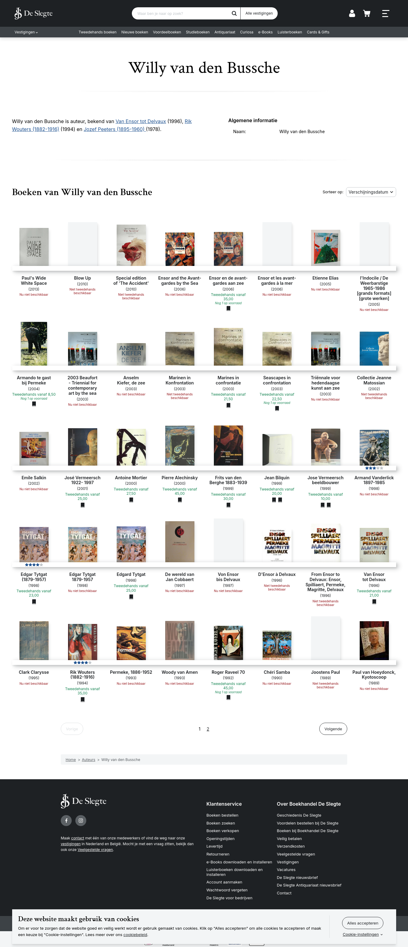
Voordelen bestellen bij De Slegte (307, 823)
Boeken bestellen (222, 815)
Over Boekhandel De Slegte (309, 804)
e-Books (265, 32)
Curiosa (246, 32)
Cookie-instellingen (361, 934)
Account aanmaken (224, 882)
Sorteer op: (333, 191)
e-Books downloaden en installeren (239, 861)
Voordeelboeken (167, 32)
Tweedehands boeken (98, 32)
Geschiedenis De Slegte (299, 815)
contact (77, 838)
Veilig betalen (289, 838)
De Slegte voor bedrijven (229, 897)
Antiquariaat (224, 32)
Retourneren (218, 854)
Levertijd (215, 846)
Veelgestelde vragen (95, 849)
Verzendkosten (291, 846)
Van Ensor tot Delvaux (140, 121)
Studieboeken (198, 32)
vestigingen (71, 844)
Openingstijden (221, 838)
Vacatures (286, 869)
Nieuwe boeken (135, 32)
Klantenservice (224, 804)
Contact (284, 892)
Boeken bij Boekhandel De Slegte (307, 830)
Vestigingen (25, 32)
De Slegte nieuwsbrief (297, 877)
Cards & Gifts (318, 32)
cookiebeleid (135, 934)
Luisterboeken (290, 32)
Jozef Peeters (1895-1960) (115, 129)
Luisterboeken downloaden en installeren (235, 872)
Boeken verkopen (223, 830)
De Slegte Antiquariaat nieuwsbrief (309, 885)
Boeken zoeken (221, 823)
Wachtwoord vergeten (227, 889)
